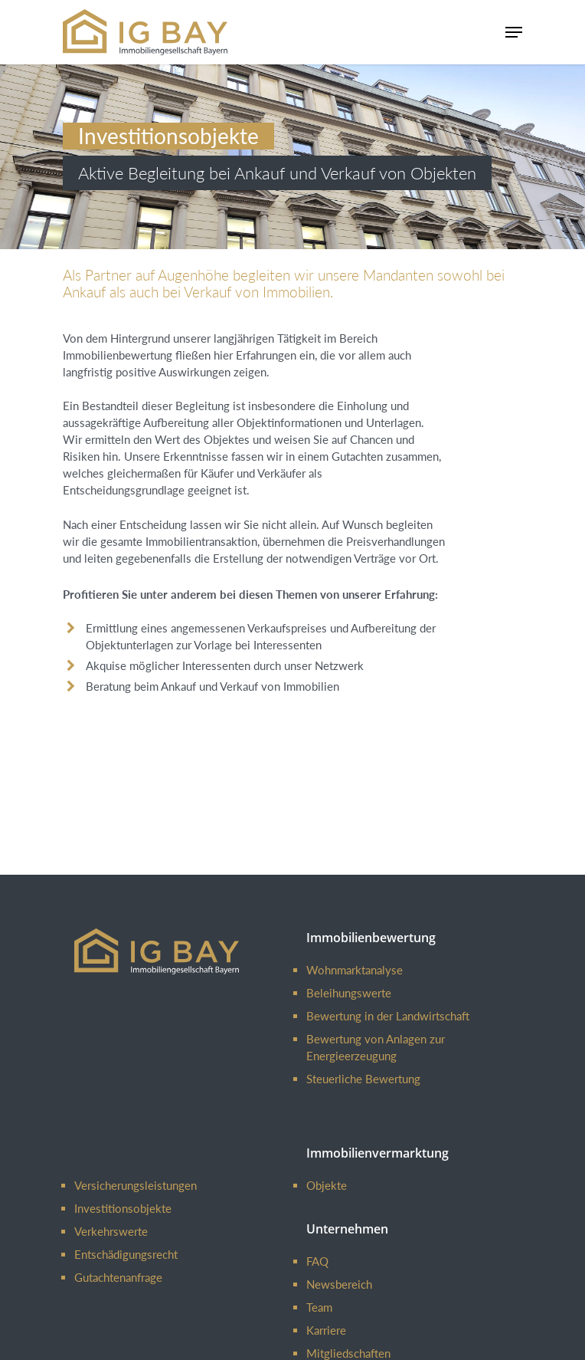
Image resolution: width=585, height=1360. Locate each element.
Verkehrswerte (111, 1231)
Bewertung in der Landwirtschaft (387, 1016)
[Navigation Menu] (513, 32)
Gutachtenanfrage (118, 1277)
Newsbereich (339, 1284)
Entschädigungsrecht (126, 1254)
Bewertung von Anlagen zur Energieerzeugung (375, 1047)
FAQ (317, 1261)
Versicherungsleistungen (135, 1185)
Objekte (326, 1185)
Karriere (326, 1330)
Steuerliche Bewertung (363, 1079)
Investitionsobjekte (123, 1208)
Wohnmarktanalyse (354, 970)
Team (319, 1307)
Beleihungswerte (348, 993)
